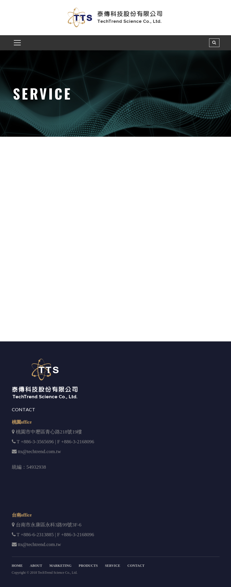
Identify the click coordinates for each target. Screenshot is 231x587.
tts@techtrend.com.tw (39, 451)
